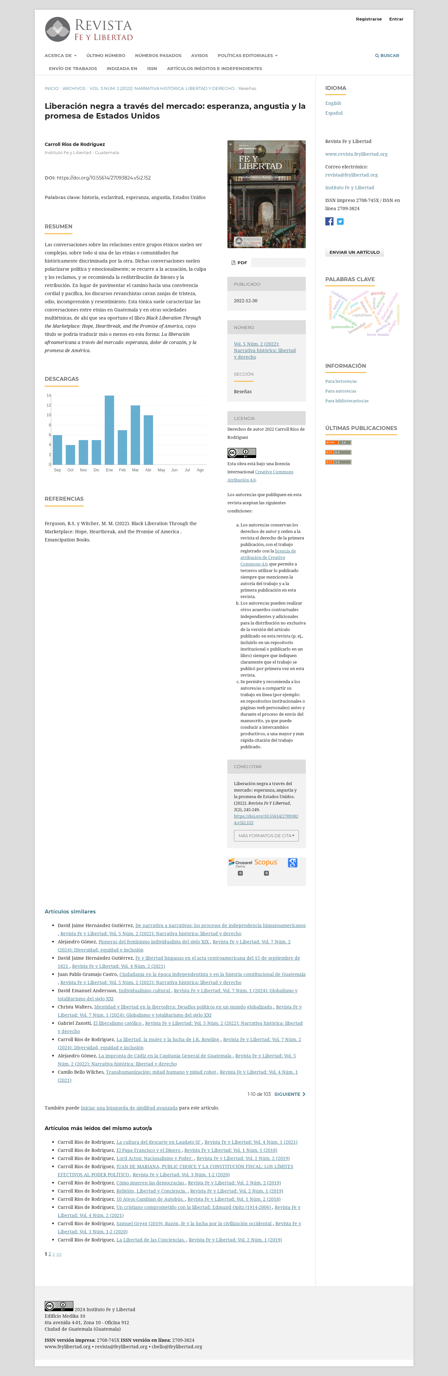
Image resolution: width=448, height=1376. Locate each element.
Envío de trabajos (73, 68)
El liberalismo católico (118, 1023)
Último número (105, 55)
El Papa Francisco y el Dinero (149, 1150)
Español (334, 113)
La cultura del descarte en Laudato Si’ (159, 1142)
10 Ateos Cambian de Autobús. (150, 1199)
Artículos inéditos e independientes (214, 68)
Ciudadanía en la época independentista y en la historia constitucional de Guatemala (212, 974)
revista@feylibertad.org (351, 175)
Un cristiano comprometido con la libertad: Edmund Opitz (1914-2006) (194, 1207)
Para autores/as (340, 391)
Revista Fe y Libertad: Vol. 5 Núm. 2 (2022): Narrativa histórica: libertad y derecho (150, 933)
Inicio (52, 88)
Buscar (387, 55)
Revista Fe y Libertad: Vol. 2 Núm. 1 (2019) (236, 1191)
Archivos (74, 88)
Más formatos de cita (265, 835)
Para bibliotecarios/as (347, 401)
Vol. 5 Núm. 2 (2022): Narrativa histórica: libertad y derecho (162, 88)
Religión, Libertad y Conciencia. (152, 1191)
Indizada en (122, 68)
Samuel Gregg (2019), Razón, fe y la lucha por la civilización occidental (194, 1223)
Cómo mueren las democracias (150, 1183)
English (333, 103)
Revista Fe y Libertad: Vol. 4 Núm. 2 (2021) (118, 966)
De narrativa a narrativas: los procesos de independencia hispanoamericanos (220, 925)
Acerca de (59, 55)
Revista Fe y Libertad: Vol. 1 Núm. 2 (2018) (234, 1199)
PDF (241, 262)
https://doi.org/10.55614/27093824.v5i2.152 (104, 178)
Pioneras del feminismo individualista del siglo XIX (154, 942)
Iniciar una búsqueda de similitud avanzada (129, 1108)
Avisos (199, 55)
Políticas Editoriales (246, 55)
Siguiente (287, 1094)
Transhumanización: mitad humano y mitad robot (161, 1072)
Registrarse (369, 19)
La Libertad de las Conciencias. (151, 1240)
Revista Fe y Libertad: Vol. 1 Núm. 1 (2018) (230, 1150)
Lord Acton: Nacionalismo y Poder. (155, 1158)
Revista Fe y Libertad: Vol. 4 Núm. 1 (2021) (251, 1142)
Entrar (396, 19)
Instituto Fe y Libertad (349, 187)
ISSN (152, 68)
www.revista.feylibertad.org (356, 154)
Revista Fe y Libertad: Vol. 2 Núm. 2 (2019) (243, 1158)
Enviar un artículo (355, 252)
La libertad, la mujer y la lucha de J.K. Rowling (168, 1039)
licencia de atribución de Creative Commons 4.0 (268, 557)
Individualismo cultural (145, 990)
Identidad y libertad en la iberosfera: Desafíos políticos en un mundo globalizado (183, 1007)
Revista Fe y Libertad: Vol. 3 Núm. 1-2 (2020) (181, 1174)
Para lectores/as (341, 381)
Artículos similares (70, 912)
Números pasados (158, 55)
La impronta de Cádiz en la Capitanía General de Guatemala (166, 1056)
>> (59, 1254)
